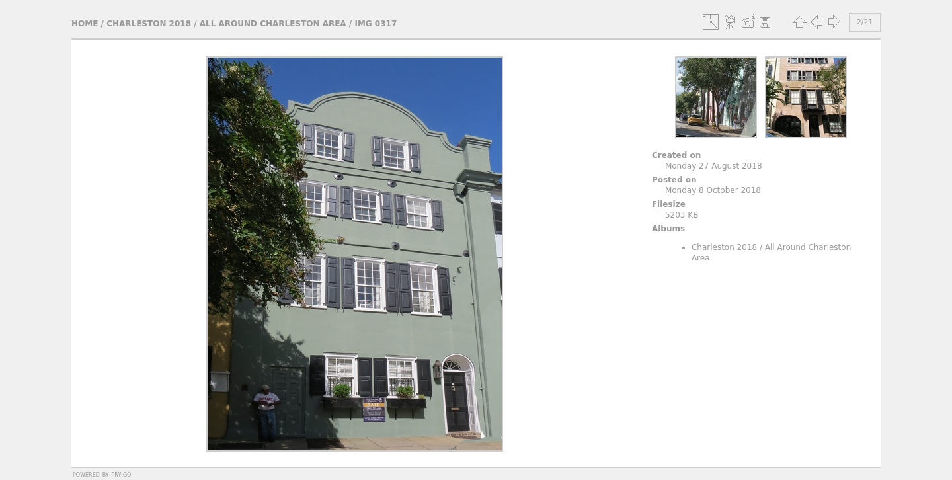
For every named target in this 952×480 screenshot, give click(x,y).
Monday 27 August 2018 (713, 166)
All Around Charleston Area (273, 23)
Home (84, 23)
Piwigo (121, 474)
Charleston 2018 (148, 23)
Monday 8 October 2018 (713, 190)
